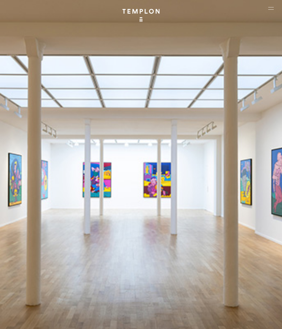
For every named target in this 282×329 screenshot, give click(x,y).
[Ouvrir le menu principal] (271, 8)
